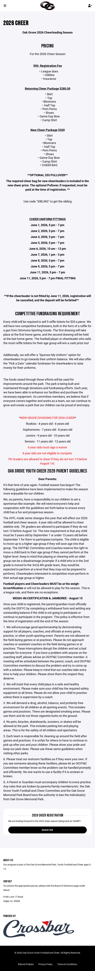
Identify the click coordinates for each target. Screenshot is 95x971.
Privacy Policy (45, 964)
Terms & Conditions (67, 964)
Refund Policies (26, 964)
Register (47, 829)
